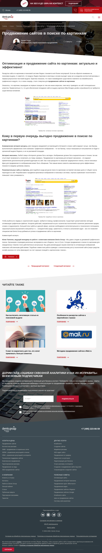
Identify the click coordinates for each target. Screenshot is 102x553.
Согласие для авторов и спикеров (51, 520)
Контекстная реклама (9, 446)
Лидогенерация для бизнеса (63, 461)
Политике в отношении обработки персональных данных (37, 545)
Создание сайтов (59, 446)
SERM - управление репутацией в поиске (15, 452)
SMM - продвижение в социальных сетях (15, 449)
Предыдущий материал (38, 266)
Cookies (19, 542)
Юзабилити (58, 443)
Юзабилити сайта (60, 495)
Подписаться (68, 399)
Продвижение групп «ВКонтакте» (65, 483)
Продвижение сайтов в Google (64, 492)
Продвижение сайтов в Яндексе (64, 489)
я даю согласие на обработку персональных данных (49, 406)
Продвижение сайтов (9, 443)
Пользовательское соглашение (86, 536)
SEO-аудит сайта (59, 452)
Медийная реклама (60, 449)
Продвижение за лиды (9, 467)
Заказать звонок (74, 10)
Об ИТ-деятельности (51, 524)
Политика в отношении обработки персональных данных (56, 536)
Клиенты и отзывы (8, 478)
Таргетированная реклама (10, 464)
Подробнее (10, 321)
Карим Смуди (26, 40)
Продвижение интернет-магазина (65, 481)
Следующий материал (64, 266)
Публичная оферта (8, 492)
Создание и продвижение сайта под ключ (67, 467)
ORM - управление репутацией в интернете (16, 455)
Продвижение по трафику (62, 455)
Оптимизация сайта (60, 478)
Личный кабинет (7, 486)
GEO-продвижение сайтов (10, 470)
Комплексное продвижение (11, 461)
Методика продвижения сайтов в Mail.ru (74, 351)
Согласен (8, 549)
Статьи (4, 489)
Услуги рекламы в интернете (63, 464)
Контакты (5, 481)
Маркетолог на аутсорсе (62, 458)
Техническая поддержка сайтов (12, 458)
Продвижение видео (60, 486)
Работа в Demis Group (9, 483)
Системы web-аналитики (62, 501)
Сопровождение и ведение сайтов (65, 470)
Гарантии (5, 498)
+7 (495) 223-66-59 (23, 10)
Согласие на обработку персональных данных (20, 536)
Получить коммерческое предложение (89, 10)
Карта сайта (51, 527)
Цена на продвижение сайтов (63, 498)
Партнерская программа (10, 495)
